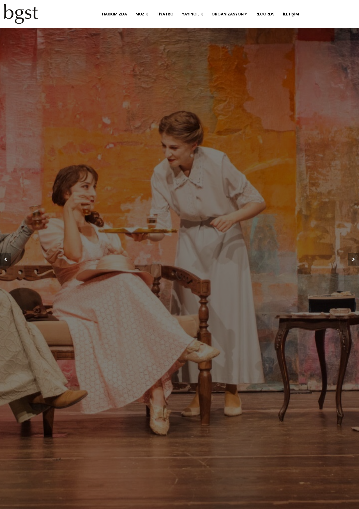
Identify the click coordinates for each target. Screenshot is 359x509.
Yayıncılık (192, 14)
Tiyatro (165, 14)
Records (265, 14)
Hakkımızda (114, 14)
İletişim (291, 14)
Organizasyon (229, 14)
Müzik (141, 14)
